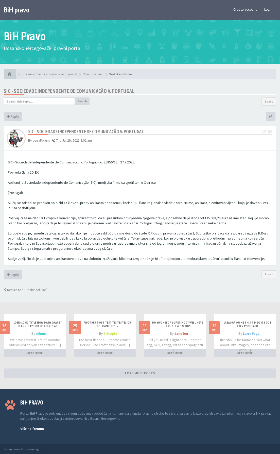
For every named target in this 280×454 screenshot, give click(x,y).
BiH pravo (16, 10)
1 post (269, 101)
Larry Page (251, 333)
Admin (41, 333)
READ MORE (35, 353)
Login (268, 9)
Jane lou (181, 333)
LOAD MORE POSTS (140, 373)
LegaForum (41, 140)
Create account (245, 9)
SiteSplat (111, 333)
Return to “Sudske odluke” (26, 290)
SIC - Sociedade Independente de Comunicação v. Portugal (69, 91)
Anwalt (43, 449)
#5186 (266, 131)
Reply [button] (13, 116)
